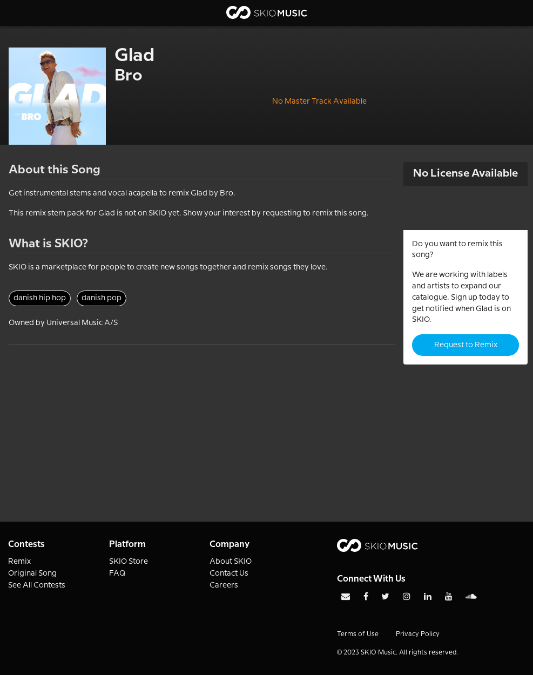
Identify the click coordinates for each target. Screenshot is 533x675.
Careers (224, 585)
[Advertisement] (202, 420)
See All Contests (36, 585)
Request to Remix (465, 345)
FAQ (117, 573)
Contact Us (229, 573)
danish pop (102, 298)
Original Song (32, 573)
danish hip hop (40, 298)
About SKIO (231, 561)
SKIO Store (128, 561)
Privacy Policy (418, 634)
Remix (19, 561)
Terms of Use (358, 634)
